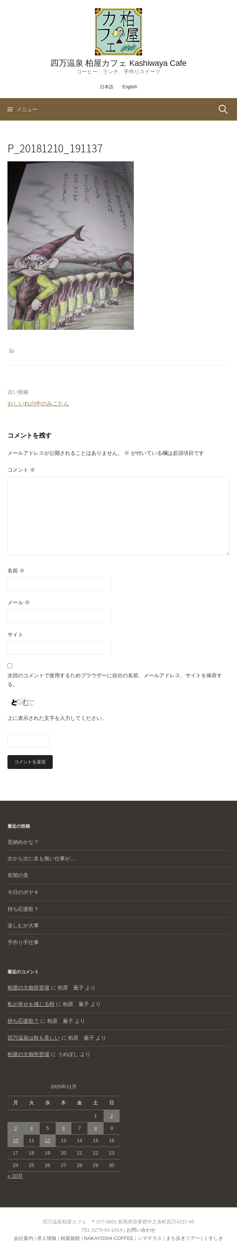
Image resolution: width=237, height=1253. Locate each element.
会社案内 (23, 1238)
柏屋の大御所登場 (28, 988)
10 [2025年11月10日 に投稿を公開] (15, 1140)
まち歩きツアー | (185, 1238)
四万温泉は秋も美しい (33, 1038)
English (129, 86)
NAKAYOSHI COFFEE (108, 1238)
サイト (15, 635)
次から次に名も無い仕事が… (41, 858)
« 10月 (15, 1176)
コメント (21, 470)
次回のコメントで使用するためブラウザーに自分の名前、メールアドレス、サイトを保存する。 (114, 679)
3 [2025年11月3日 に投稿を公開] (15, 1128)
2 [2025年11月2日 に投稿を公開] (111, 1116)
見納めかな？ (23, 842)
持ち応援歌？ (23, 909)
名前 (16, 571)
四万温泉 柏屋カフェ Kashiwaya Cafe (118, 63)
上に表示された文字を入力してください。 (57, 718)
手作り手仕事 (23, 942)
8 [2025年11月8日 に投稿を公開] (95, 1128)
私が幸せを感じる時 (31, 1004)
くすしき (213, 1238)
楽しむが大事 (23, 925)
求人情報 (46, 1238)
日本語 (106, 86)
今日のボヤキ (23, 892)
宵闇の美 (17, 875)
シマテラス (150, 1238)
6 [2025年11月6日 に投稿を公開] (63, 1128)
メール (18, 602)
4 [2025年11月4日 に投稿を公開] (31, 1128)
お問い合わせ (141, 1230)
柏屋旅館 (70, 1238)
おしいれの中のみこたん (38, 403)
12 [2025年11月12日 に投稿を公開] (47, 1140)
